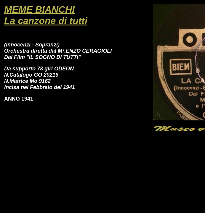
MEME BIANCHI (39, 9)
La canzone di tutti (45, 20)
